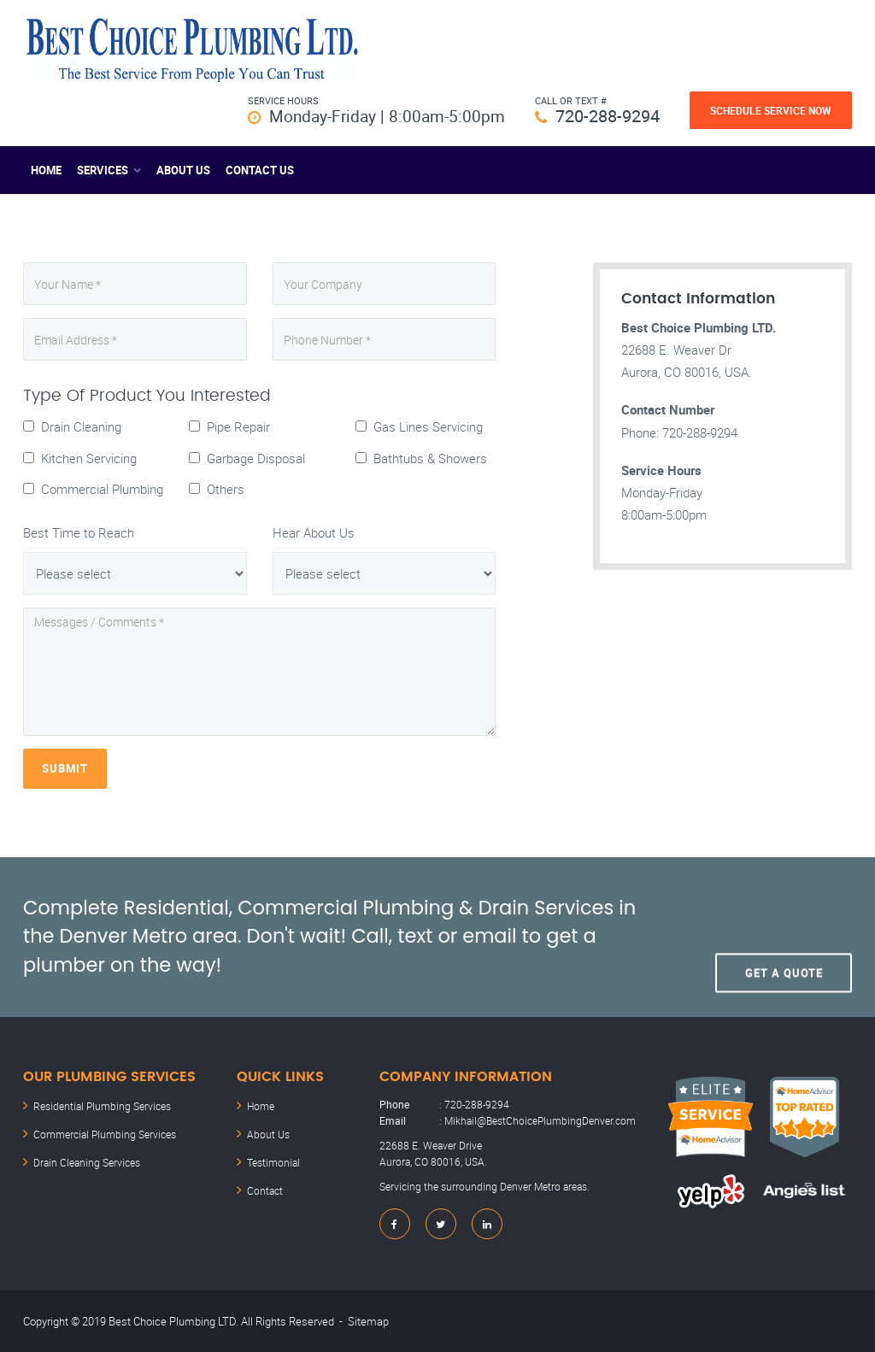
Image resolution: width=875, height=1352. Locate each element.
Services (102, 170)
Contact (265, 1187)
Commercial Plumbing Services (104, 1132)
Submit (65, 768)
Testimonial (273, 1160)
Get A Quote (784, 936)
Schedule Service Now (770, 110)
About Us (183, 170)
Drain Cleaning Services (86, 1160)
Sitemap (368, 1320)
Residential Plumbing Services (102, 1105)
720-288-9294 (607, 115)
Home (46, 170)
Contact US (260, 170)
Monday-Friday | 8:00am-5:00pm (383, 115)
